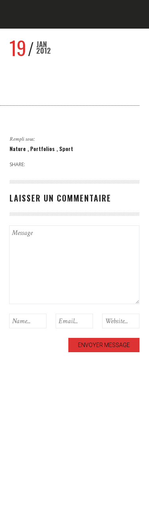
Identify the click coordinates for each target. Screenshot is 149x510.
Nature (18, 148)
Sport (66, 148)
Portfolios (43, 148)
